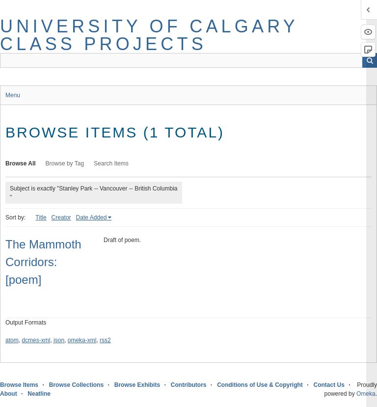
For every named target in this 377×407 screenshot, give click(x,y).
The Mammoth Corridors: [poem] (43, 262)
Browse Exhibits (137, 384)
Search (369, 60)
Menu (12, 95)
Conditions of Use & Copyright (260, 384)
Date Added (91, 217)
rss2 (105, 340)
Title (40, 217)
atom (12, 340)
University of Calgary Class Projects (149, 35)
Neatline (39, 393)
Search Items (111, 163)
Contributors (189, 384)
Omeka (366, 393)
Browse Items (19, 384)
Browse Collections (76, 384)
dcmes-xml (36, 340)
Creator (61, 217)
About (8, 393)
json (59, 340)
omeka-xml (82, 340)
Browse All (20, 163)
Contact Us (329, 384)
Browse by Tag (65, 163)
